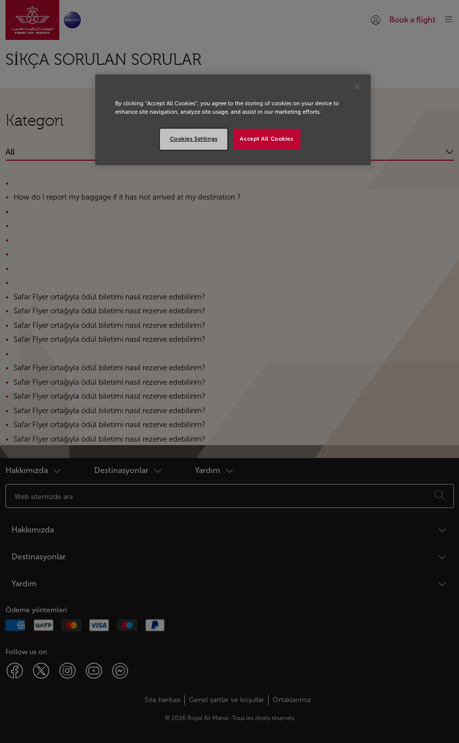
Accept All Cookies (266, 138)
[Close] (357, 86)
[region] (233, 119)
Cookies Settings (194, 138)
